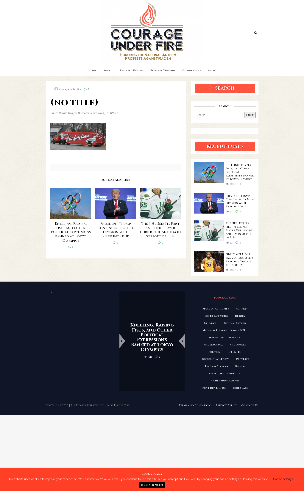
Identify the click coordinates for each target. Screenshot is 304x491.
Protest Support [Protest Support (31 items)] (216, 366)
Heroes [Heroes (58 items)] (240, 316)
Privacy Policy (226, 405)
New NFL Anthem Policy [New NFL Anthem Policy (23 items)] (225, 337)
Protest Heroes (132, 70)
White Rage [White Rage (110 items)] (240, 388)
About (108, 70)
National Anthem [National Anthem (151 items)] (234, 323)
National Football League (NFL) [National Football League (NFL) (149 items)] (225, 330)
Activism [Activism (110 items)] (241, 308)
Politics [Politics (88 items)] (214, 352)
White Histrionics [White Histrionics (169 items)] (214, 388)
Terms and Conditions (195, 405)
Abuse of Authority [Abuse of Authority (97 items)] (215, 308)
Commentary (191, 70)
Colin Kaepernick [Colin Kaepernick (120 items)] (216, 316)
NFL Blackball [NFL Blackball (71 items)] (213, 344)
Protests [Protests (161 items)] (242, 359)
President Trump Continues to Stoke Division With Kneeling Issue (240, 201)
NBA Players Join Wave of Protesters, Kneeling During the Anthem (240, 259)
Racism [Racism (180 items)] (240, 366)
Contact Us (249, 405)
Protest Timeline (162, 70)
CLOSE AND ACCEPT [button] (152, 485)
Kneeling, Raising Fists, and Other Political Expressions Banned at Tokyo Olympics (240, 172)
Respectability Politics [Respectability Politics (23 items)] (225, 373)
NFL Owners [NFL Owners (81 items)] (238, 344)
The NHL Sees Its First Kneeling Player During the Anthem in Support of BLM (239, 230)
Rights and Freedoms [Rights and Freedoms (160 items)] (225, 380)
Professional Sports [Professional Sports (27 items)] (214, 359)
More (212, 70)
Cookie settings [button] (283, 479)
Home (92, 70)
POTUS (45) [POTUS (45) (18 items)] (234, 352)
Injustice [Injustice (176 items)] (210, 323)
